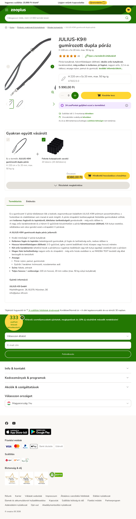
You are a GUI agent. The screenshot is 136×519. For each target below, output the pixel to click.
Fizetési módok (95, 500)
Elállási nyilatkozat (101, 496)
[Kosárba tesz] (106, 95)
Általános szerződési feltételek (75, 496)
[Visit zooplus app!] (17, 434)
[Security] (11, 479)
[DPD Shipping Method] (8, 461)
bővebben (89, 114)
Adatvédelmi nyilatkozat (16, 505)
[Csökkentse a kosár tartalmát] (62, 95)
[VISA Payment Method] (8, 447)
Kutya (12, 27)
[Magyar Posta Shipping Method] (25, 461)
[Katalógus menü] (7, 10)
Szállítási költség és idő (73, 500)
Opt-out (35, 505)
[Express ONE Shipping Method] (17, 461)
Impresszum (51, 496)
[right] (52, 67)
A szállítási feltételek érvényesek (43, 310)
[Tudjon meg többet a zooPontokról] (126, 105)
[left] (8, 67)
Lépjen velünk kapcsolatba (71, 2)
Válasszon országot (18, 396)
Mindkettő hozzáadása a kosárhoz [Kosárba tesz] (109, 176)
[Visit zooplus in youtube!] (14, 423)
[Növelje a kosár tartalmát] (75, 95)
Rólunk (8, 496)
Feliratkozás (68, 354)
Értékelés (30, 201)
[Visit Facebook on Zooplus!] (6, 423)
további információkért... (110, 68)
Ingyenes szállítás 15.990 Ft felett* (22, 2)
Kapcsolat (53, 500)
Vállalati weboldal (33, 496)
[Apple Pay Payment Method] (33, 447)
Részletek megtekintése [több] (68, 185)
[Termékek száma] (68, 95)
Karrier (18, 496)
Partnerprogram (112, 500)
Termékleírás (15, 201)
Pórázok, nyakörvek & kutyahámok (31, 27)
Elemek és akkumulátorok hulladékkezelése (25, 500)
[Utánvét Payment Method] (59, 446)
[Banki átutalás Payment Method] (46, 446)
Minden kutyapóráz (55, 27)
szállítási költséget (95, 121)
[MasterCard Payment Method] (17, 447)
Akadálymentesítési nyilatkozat (56, 505)
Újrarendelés (98, 3)
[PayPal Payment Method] (25, 447)
